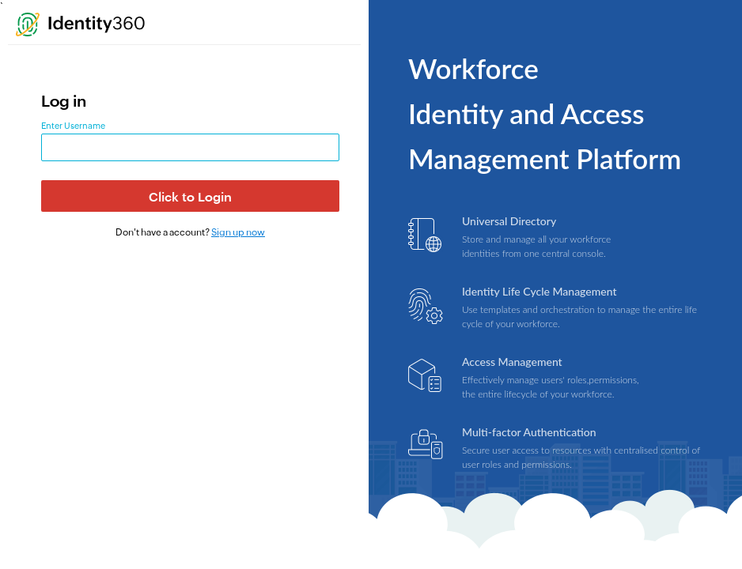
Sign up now (238, 232)
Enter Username (73, 125)
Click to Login (190, 197)
